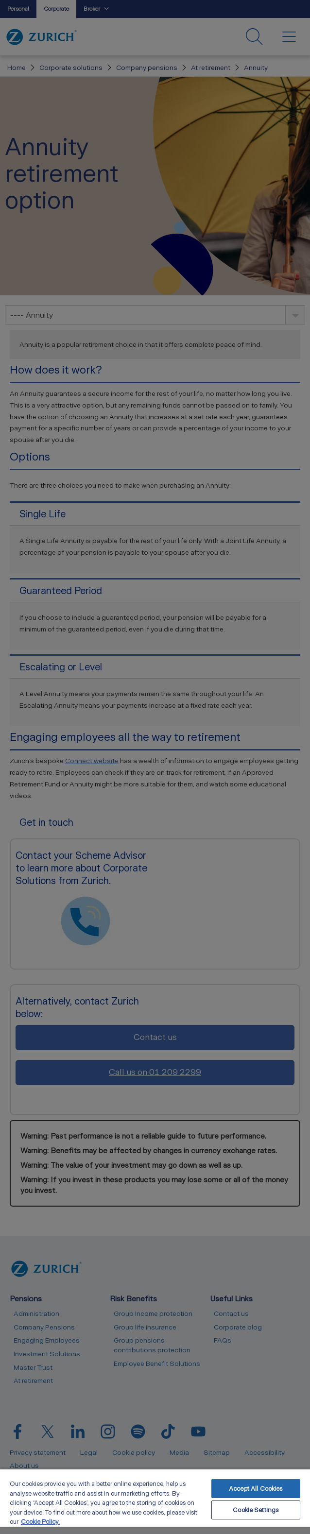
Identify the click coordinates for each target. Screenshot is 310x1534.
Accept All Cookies (255, 1488)
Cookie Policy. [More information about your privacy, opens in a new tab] (40, 1521)
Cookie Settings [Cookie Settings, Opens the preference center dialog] (255, 1510)
